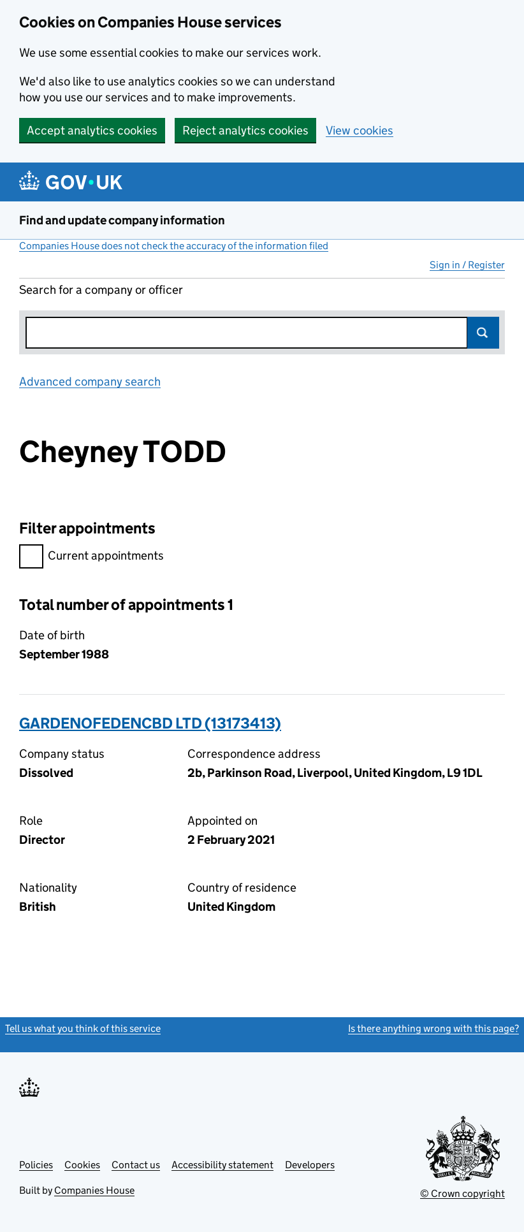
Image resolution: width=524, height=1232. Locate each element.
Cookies (82, 1165)
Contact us (136, 1165)
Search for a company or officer (101, 289)
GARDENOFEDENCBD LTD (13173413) (150, 723)
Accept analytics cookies (92, 130)
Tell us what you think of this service (83, 1028)
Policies (36, 1165)
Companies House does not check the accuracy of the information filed (173, 246)
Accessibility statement (222, 1165)
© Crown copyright (462, 1193)
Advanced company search (90, 381)
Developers (310, 1165)
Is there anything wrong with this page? (433, 1028)
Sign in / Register (467, 265)
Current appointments (91, 557)
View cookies (359, 130)
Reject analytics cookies (245, 130)
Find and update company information (122, 220)
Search (483, 333)
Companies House (94, 1190)
